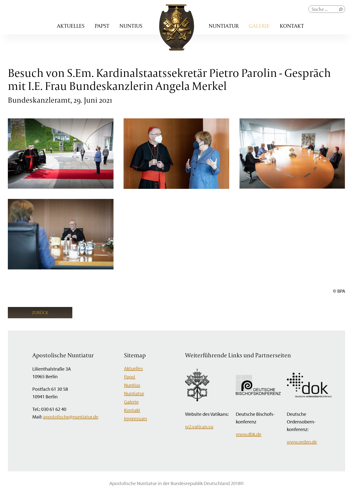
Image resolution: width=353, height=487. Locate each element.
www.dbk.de (248, 434)
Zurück (40, 312)
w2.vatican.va (199, 426)
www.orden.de (302, 442)
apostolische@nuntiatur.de (70, 417)
